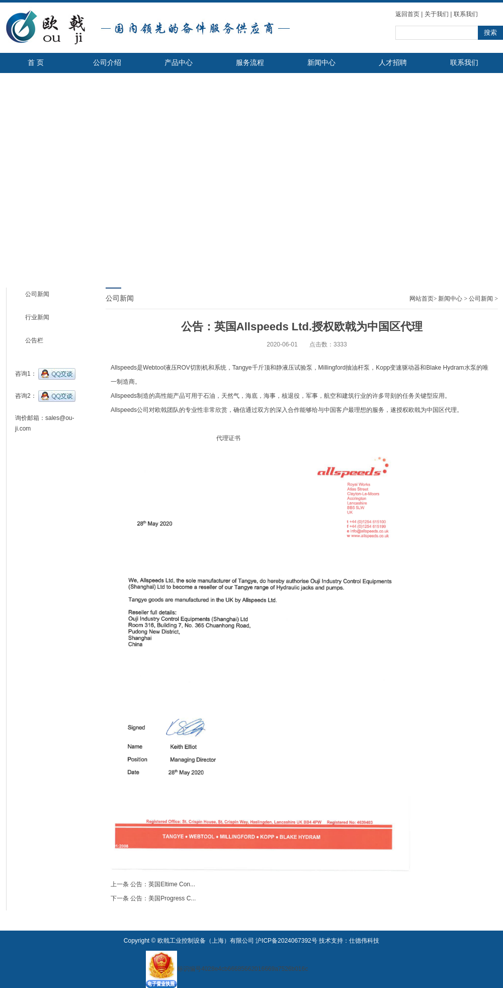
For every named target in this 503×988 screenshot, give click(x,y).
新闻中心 (450, 298)
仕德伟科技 (364, 940)
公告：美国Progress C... (163, 898)
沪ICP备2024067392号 (286, 940)
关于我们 (437, 14)
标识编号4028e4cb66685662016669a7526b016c (227, 968)
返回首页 (407, 14)
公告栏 (34, 340)
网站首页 (421, 298)
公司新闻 (37, 294)
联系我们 (466, 14)
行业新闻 (37, 317)
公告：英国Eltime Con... (162, 884)
